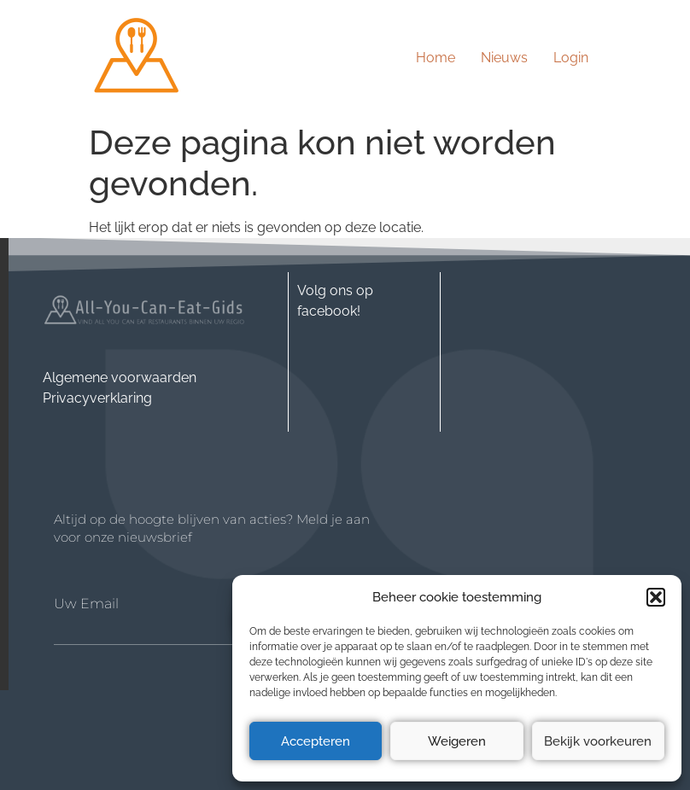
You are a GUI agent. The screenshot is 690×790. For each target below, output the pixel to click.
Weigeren (457, 741)
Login (570, 57)
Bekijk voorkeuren (598, 741)
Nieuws (504, 57)
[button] (655, 597)
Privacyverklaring (97, 398)
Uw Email (86, 604)
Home (435, 57)
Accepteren (315, 741)
